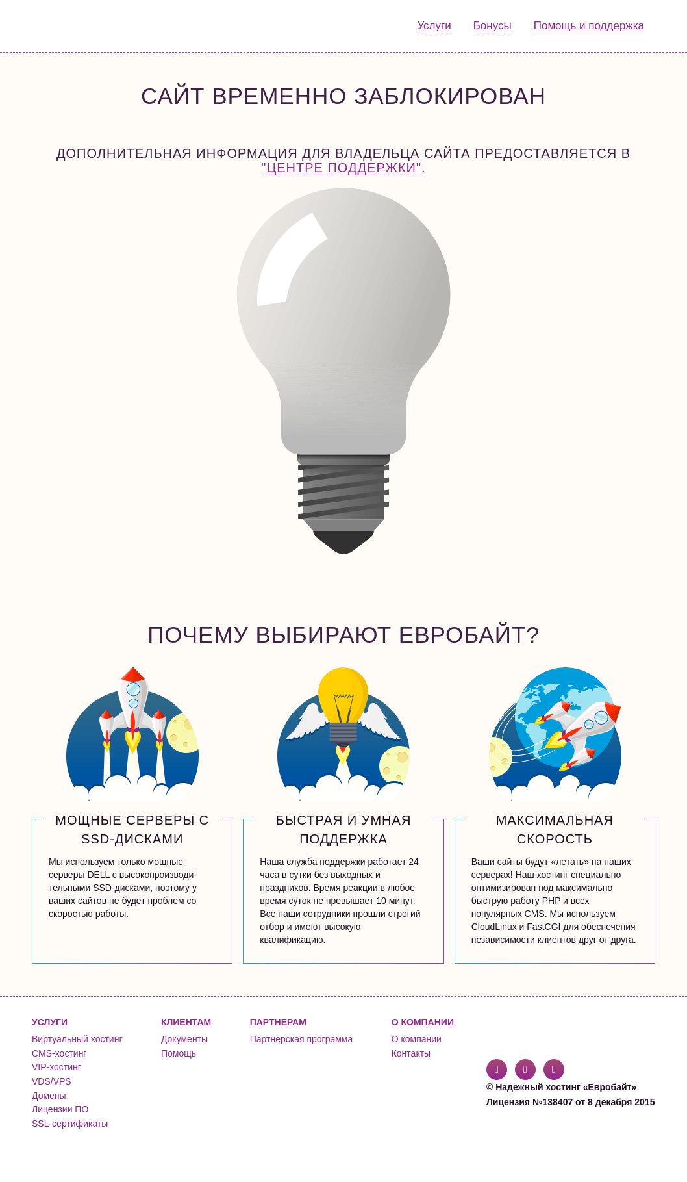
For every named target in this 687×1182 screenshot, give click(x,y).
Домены (49, 1095)
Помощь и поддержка (589, 25)
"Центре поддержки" (341, 168)
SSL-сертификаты (70, 1123)
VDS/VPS (51, 1081)
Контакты (411, 1053)
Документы (184, 1039)
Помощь (178, 1053)
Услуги (434, 25)
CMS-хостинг (59, 1053)
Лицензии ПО (60, 1109)
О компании (417, 1039)
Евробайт (85, 26)
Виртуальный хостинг (77, 1039)
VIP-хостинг (56, 1067)
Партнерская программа (301, 1039)
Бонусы (492, 25)
